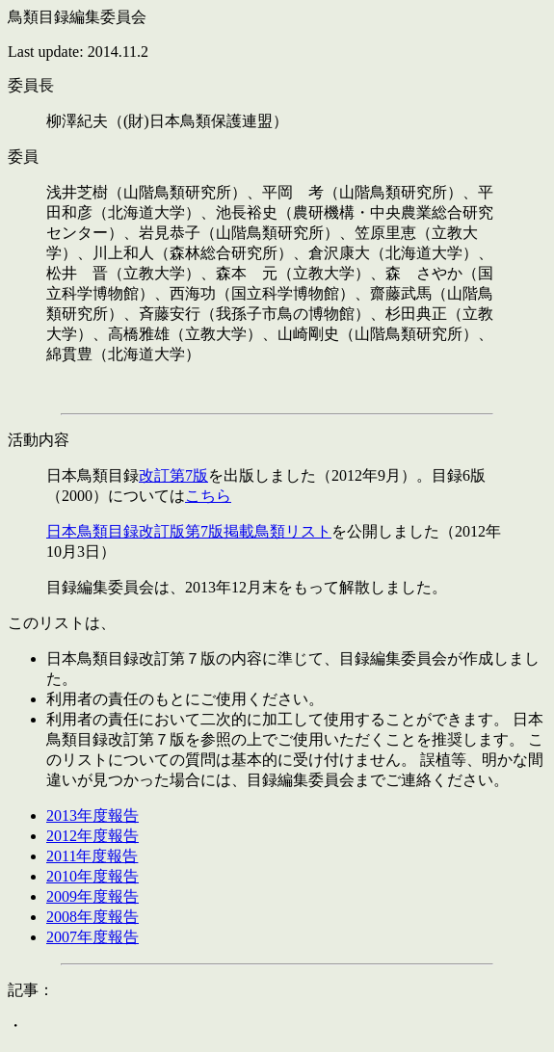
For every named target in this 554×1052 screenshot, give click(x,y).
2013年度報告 (92, 815)
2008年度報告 (92, 916)
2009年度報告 (92, 896)
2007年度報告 (92, 937)
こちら (208, 495)
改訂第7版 (173, 475)
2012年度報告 (92, 836)
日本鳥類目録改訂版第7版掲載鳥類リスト (188, 531)
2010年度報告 (92, 876)
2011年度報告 (92, 856)
